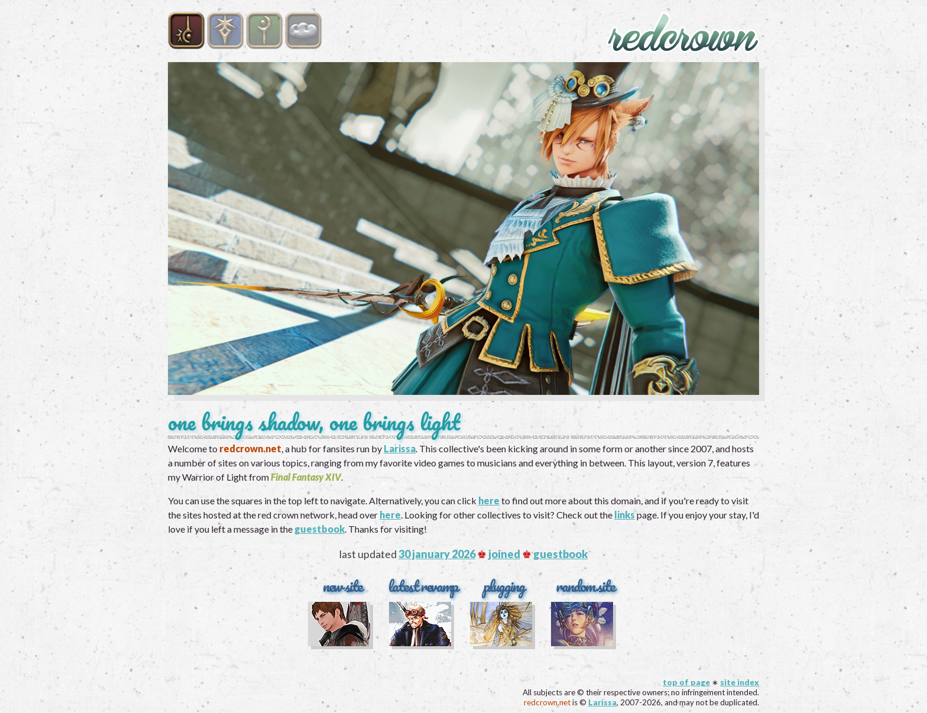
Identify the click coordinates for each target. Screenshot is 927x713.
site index (739, 682)
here (489, 500)
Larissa (400, 448)
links (624, 514)
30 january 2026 (436, 553)
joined (504, 553)
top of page (686, 682)
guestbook (319, 528)
